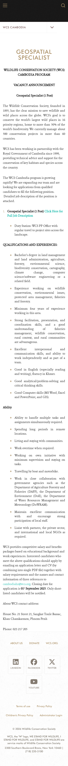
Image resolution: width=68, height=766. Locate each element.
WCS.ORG (52, 643)
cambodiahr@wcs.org (16, 584)
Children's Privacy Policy (19, 715)
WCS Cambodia (14, 27)
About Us (16, 643)
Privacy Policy (44, 706)
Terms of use (23, 706)
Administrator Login (51, 715)
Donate (34, 643)
